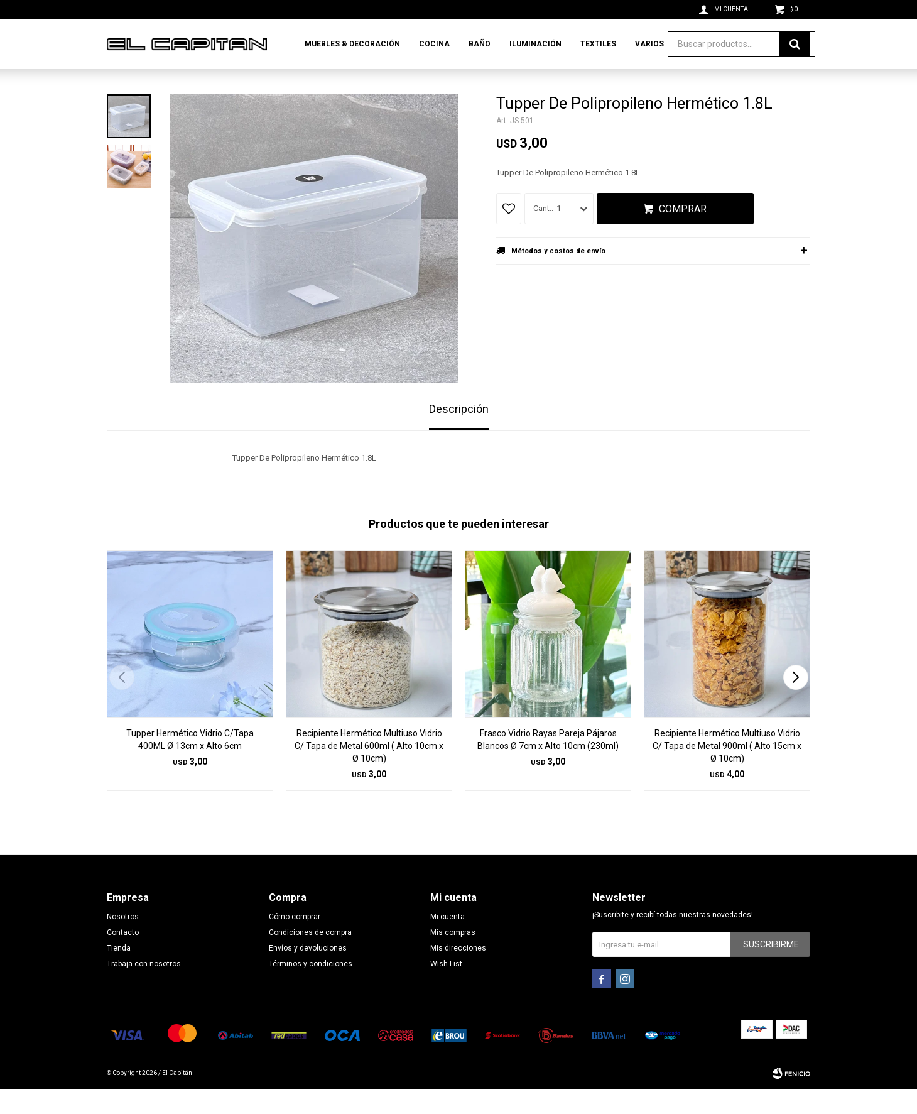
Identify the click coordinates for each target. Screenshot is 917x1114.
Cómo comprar (294, 941)
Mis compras (452, 957)
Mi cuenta (447, 941)
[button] (795, 702)
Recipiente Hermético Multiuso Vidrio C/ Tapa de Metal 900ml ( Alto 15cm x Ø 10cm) (727, 771)
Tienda (119, 973)
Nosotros (123, 941)
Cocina (434, 44)
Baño (480, 44)
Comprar (683, 234)
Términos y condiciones (310, 989)
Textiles (598, 44)
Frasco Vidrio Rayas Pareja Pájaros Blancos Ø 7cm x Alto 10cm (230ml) (548, 764)
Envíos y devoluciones (308, 973)
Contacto (123, 957)
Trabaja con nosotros (144, 989)
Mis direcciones (458, 973)
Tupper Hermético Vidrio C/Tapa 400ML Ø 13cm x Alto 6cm (190, 764)
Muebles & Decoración (352, 44)
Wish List (446, 989)
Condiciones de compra (310, 957)
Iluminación (535, 44)
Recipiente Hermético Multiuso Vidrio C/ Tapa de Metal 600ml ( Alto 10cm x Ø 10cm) (369, 771)
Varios (649, 44)
